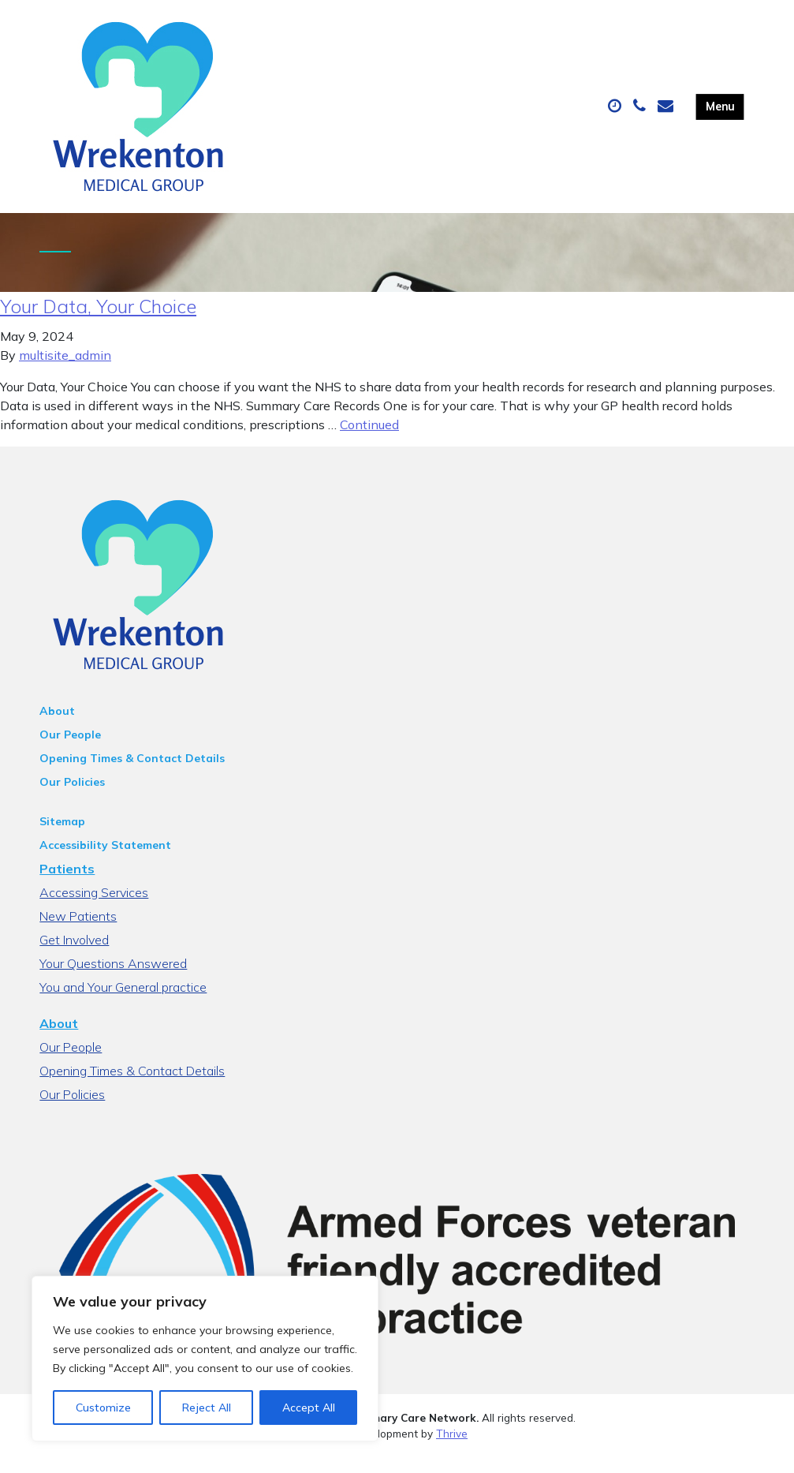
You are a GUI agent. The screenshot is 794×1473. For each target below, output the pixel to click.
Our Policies (72, 798)
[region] (205, 1358)
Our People (70, 750)
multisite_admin (65, 371)
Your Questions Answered (113, 979)
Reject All (206, 1407)
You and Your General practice (123, 1003)
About (57, 727)
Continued (369, 440)
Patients (67, 884)
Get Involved (74, 955)
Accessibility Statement (105, 861)
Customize (103, 1407)
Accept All (308, 1407)
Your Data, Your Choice (98, 322)
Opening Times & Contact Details (132, 774)
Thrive (452, 1449)
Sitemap (62, 837)
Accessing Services (93, 908)
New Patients (78, 932)
